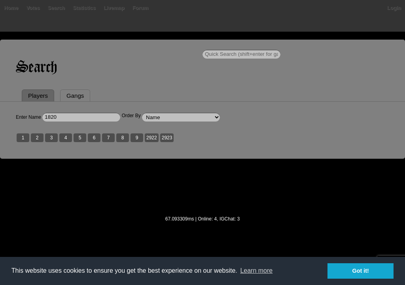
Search (81, 45)
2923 (172, 175)
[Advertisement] (202, 230)
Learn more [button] (256, 270)
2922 (156, 175)
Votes (58, 45)
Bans (37, 45)
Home (16, 45)
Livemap (139, 45)
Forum (165, 45)
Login (389, 45)
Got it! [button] (360, 271)
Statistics (109, 45)
